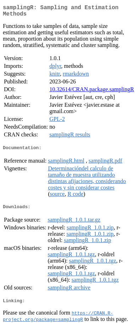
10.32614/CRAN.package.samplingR (91, 92)
